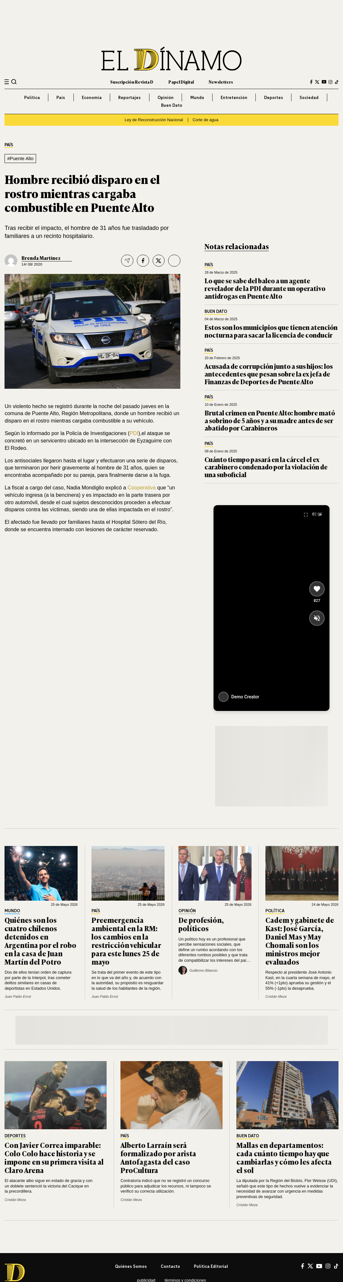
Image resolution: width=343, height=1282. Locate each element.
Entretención (234, 97)
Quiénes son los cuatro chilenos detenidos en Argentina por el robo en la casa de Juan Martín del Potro (40, 940)
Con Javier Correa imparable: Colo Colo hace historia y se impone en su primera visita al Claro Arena (54, 1157)
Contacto (170, 1266)
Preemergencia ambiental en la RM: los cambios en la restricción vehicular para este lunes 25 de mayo (126, 940)
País (60, 97)
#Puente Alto (20, 158)
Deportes (273, 97)
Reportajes (129, 97)
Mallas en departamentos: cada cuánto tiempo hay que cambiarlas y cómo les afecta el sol (284, 1157)
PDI (133, 433)
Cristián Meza (276, 996)
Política (32, 97)
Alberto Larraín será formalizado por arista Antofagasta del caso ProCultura (158, 1157)
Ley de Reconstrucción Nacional (154, 120)
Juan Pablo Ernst (18, 996)
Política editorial (211, 1266)
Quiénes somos (131, 1266)
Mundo (197, 97)
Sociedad (309, 97)
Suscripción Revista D (131, 82)
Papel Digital (181, 82)
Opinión (165, 97)
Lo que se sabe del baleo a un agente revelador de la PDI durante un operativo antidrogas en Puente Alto (265, 288)
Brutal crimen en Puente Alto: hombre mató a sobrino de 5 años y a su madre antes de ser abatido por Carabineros (270, 420)
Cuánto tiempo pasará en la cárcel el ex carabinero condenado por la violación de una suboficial (266, 467)
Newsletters (221, 82)
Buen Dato (171, 105)
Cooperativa (142, 487)
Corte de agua (205, 120)
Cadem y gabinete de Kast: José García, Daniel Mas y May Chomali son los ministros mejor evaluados (299, 940)
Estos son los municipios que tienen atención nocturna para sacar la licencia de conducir (271, 331)
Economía (92, 97)
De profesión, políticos (201, 923)
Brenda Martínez (41, 257)
